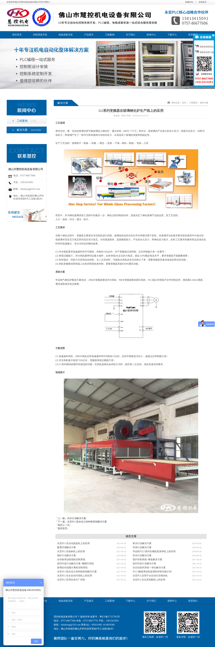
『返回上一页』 (63, 525)
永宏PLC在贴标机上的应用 (71, 551)
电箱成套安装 (66, 34)
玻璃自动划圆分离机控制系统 (72, 567)
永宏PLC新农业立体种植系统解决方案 (87, 521)
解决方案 (29, 129)
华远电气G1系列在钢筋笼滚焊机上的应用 (154, 551)
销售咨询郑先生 (204, 47)
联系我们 (193, 34)
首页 (184, 103)
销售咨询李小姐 (204, 52)
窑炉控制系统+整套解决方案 (147, 559)
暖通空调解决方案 (66, 547)
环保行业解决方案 (142, 547)
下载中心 (172, 34)
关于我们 (130, 34)
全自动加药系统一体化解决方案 (149, 567)
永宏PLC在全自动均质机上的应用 (74, 575)
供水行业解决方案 (76, 518)
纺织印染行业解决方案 (144, 563)
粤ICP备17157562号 (110, 616)
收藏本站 (189, 2)
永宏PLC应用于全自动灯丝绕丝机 (150, 575)
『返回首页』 (62, 528)
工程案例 (109, 34)
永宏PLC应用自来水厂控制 (71, 579)
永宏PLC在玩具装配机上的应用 (149, 579)
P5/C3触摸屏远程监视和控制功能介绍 (152, 571)
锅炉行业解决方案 (66, 555)
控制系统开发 (40, 34)
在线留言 (203, 2)
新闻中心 (151, 34)
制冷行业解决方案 (142, 543)
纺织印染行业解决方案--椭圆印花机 (75, 563)
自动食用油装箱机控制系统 (71, 559)
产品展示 (89, 34)
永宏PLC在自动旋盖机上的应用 (73, 543)
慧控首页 (17, 34)
